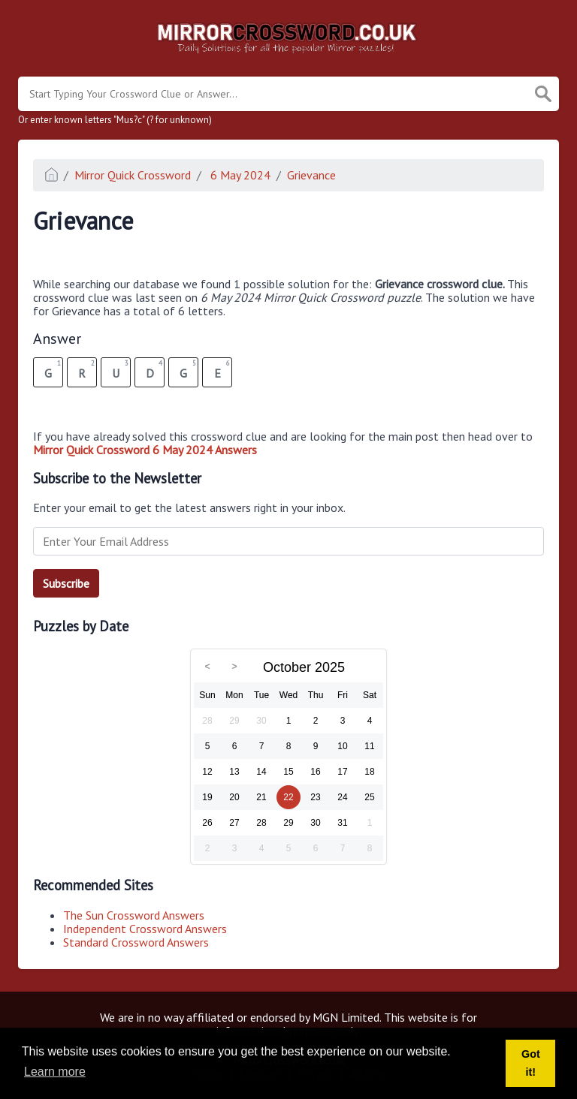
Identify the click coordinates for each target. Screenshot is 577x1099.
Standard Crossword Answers (136, 942)
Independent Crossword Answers (145, 928)
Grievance (311, 174)
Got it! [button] (530, 1063)
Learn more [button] (55, 1071)
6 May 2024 (238, 174)
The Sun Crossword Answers (133, 915)
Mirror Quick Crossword (132, 174)
